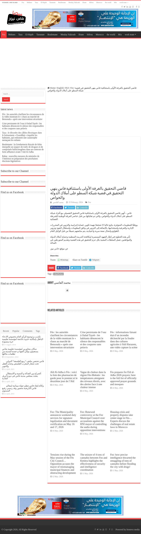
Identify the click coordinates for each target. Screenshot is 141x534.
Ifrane (84, 2)
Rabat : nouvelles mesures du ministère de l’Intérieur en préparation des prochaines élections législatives (20, 158)
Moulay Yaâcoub (74, 2)
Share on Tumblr (80, 260)
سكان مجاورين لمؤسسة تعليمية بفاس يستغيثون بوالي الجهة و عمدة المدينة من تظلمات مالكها (20, 351)
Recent (6, 331)
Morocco (99, 2)
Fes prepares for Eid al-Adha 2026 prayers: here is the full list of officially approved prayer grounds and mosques (123, 378)
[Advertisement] (70, 61)
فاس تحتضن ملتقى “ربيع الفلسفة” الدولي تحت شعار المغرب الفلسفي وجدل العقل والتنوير (23, 363)
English (60, 88)
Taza (36, 2)
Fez (23, 2)
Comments (27, 331)
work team (123, 2)
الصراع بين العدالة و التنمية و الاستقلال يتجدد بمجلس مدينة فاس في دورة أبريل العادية (21, 376)
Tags (38, 331)
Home (51, 88)
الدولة (113, 216)
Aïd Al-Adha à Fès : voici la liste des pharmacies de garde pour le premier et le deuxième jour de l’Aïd (64, 377)
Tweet (53, 260)
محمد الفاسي (58, 202)
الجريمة (79, 237)
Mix (115, 2)
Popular (16, 331)
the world (108, 2)
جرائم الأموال (59, 274)
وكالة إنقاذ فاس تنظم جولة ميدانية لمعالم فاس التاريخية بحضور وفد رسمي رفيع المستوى (23, 388)
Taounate (52, 2)
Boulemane (62, 2)
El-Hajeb (44, 2)
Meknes (29, 2)
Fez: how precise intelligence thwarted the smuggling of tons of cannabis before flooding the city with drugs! (123, 460)
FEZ (67, 88)
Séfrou (91, 2)
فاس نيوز (54, 248)
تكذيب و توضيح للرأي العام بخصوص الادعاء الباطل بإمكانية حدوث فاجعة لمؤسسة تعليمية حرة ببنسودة (22, 339)
